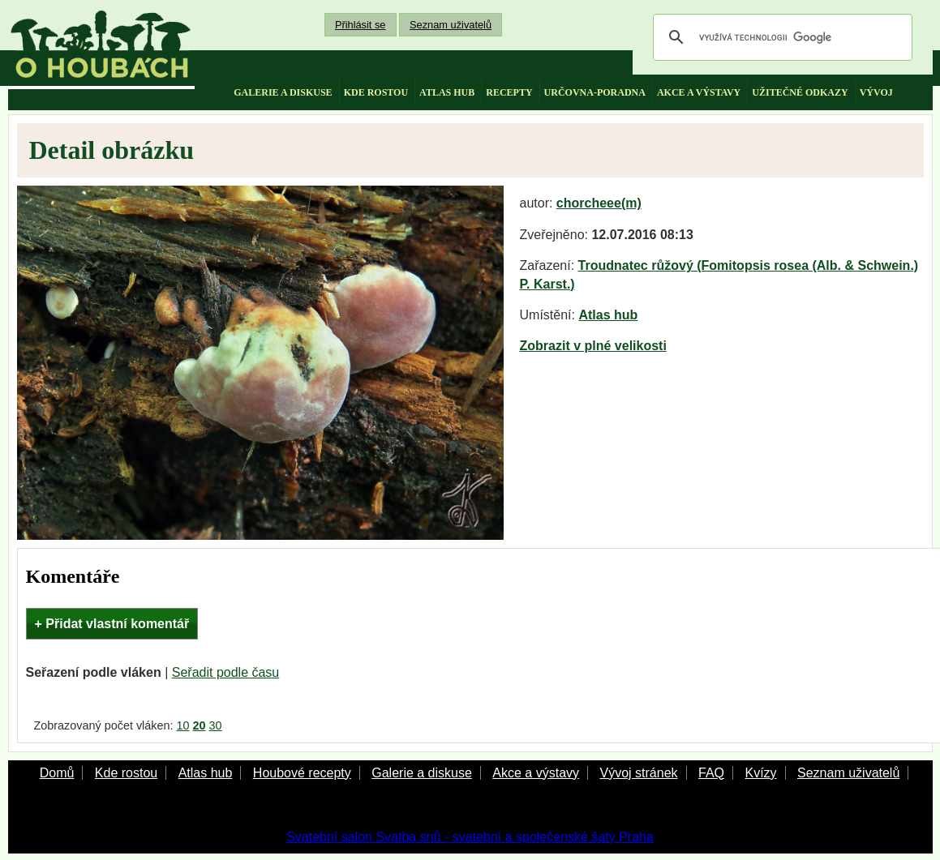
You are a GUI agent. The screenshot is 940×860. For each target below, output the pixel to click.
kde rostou (376, 92)
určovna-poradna (595, 92)
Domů (57, 773)
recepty (509, 92)
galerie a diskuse (283, 92)
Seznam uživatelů (450, 25)
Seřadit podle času (226, 672)
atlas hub (446, 92)
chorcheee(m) (599, 203)
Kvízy (760, 773)
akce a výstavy (698, 92)
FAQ (711, 773)
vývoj (876, 92)
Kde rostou (126, 773)
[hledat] (780, 37)
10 (182, 725)
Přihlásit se (360, 25)
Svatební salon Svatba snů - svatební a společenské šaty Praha (470, 837)
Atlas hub (607, 315)
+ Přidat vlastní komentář (112, 624)
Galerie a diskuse (421, 773)
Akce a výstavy (535, 773)
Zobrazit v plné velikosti (593, 346)
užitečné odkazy (800, 92)
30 (215, 725)
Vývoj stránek (638, 773)
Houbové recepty (302, 773)
